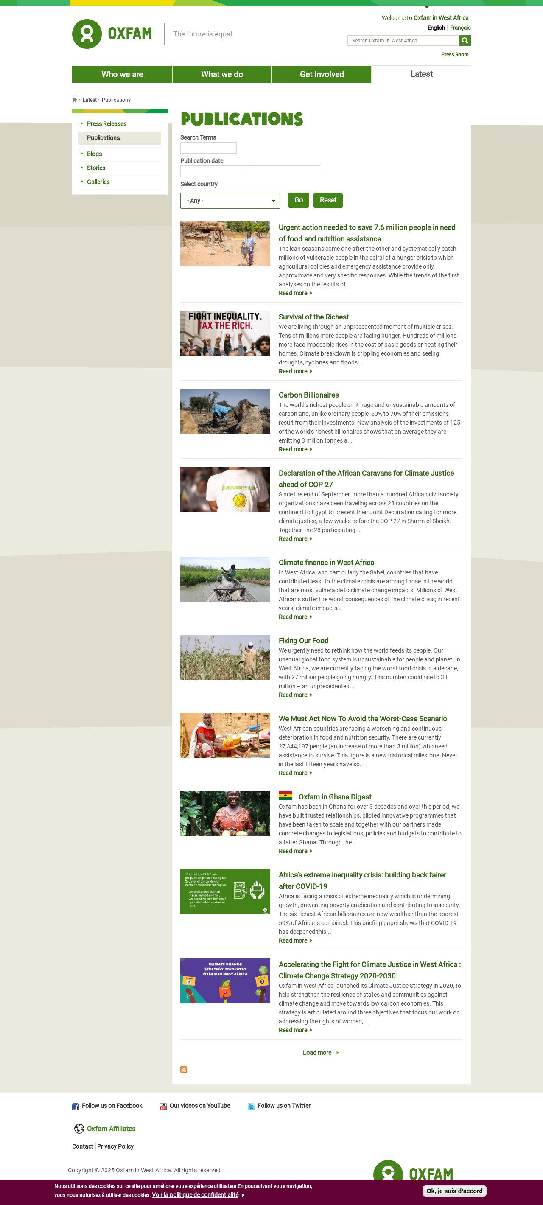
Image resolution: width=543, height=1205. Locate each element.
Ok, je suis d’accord (455, 1193)
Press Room (455, 54)
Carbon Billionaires (309, 395)
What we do (222, 74)
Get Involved (322, 74)
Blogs (91, 154)
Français (460, 28)
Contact (82, 1146)
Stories (93, 168)
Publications (100, 138)
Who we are (122, 74)
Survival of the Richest (314, 317)
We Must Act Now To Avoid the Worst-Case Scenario (363, 719)
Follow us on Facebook (112, 1105)
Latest (422, 74)
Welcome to (425, 18)
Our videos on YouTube (200, 1105)
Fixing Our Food (304, 640)
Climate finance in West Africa (326, 562)
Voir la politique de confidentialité (195, 1197)
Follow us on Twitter (284, 1105)
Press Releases (103, 123)
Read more (293, 293)
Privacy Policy (115, 1146)
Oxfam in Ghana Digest (335, 797)
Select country (199, 184)
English (436, 28)
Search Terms (198, 137)
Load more (317, 1052)
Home (75, 100)
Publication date (201, 160)
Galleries (95, 182)
